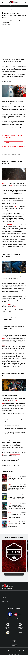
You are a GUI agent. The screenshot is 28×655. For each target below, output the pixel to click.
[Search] (25, 2)
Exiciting (12, 185)
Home (3, 9)
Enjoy (8, 400)
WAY (16, 400)
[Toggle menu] (3, 2)
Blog (6, 9)
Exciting (15, 306)
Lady (3, 454)
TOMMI (3, 183)
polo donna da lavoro (15, 454)
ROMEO (10, 305)
